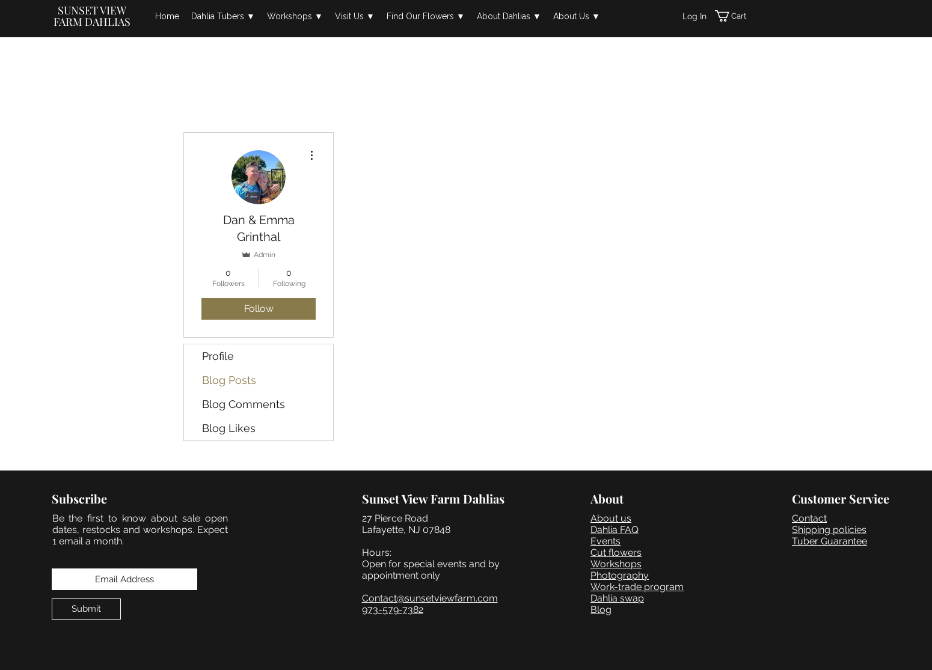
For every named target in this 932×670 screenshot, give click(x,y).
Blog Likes (229, 428)
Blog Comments (243, 404)
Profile (218, 356)
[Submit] (86, 609)
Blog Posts (229, 380)
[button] (223, 16)
